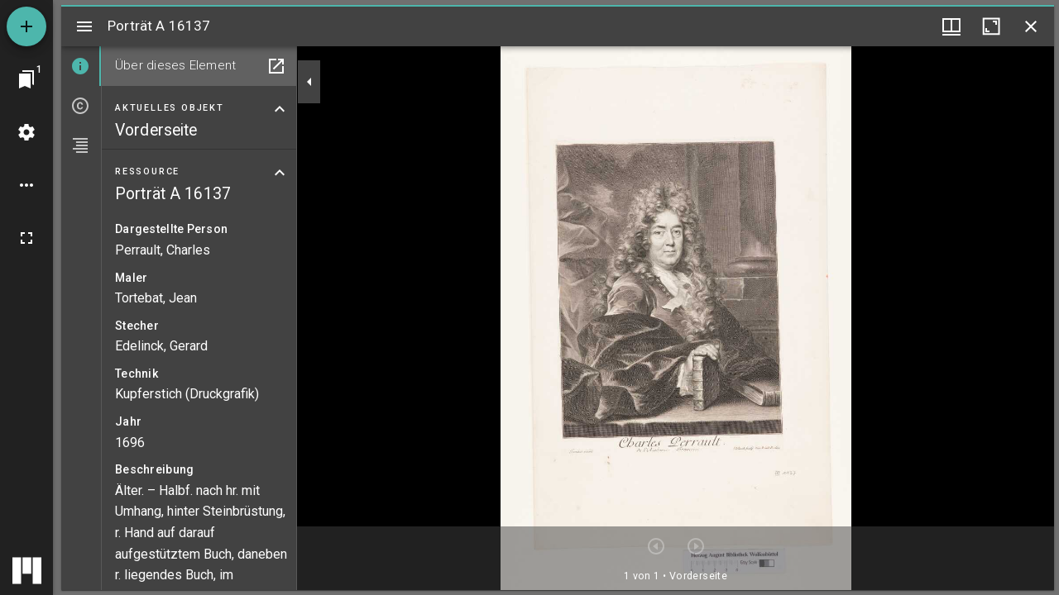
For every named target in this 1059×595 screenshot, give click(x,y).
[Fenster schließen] (1031, 26)
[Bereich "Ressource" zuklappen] (280, 173)
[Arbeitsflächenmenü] (26, 132)
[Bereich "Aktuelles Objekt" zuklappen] (280, 109)
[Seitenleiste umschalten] (84, 26)
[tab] (81, 66)
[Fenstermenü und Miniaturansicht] (951, 26)
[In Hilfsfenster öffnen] (276, 66)
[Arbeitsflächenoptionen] (26, 185)
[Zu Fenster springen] (26, 79)
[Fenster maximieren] (991, 26)
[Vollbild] (26, 238)
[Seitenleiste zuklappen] (309, 82)
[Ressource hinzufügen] (26, 26)
